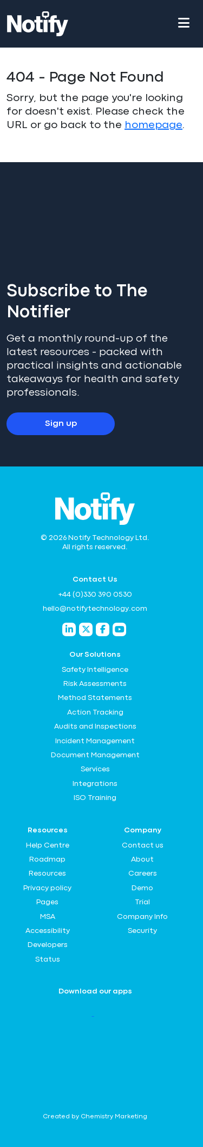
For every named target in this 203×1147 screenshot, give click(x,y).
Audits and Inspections (95, 726)
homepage (153, 125)
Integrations (95, 784)
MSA (47, 916)
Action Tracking (95, 712)
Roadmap (47, 859)
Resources (47, 873)
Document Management (95, 755)
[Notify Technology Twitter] (86, 629)
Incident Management (95, 741)
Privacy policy (47, 888)
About (142, 859)
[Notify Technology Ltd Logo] (37, 24)
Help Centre (47, 845)
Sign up (61, 424)
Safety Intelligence (95, 669)
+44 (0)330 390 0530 (95, 594)
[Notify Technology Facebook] (102, 629)
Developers (48, 945)
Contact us (142, 845)
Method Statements (95, 698)
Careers (142, 873)
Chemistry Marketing (114, 1116)
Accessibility (47, 931)
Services (95, 769)
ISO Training (95, 798)
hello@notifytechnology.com (95, 608)
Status (47, 959)
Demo (142, 888)
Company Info (142, 916)
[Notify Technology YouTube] (119, 629)
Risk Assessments (95, 684)
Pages (47, 902)
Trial (142, 902)
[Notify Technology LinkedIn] (69, 629)
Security (142, 931)
